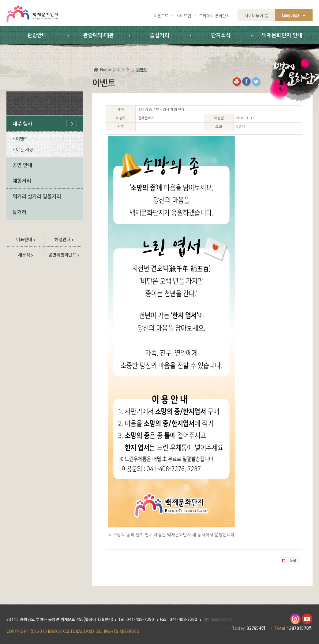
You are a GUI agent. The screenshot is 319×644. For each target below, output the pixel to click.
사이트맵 (183, 16)
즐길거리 (159, 35)
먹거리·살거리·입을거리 (37, 196)
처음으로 (161, 16)
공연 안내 (22, 165)
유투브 (307, 619)
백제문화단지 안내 (282, 35)
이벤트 (22, 139)
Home (105, 70)
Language (291, 15)
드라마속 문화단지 (214, 16)
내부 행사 (22, 123)
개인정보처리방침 (218, 620)
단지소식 (221, 35)
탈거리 (19, 212)
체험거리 (22, 181)
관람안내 (37, 35)
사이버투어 (254, 16)
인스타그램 (295, 619)
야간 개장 (24, 150)
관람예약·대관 (98, 35)
